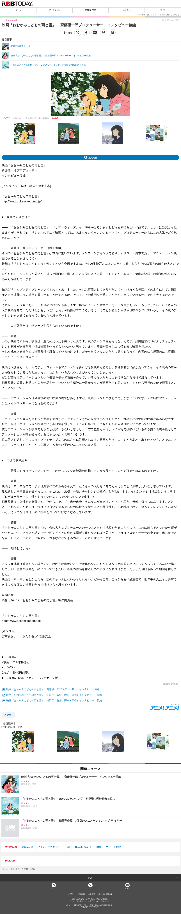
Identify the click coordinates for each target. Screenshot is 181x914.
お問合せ (71, 894)
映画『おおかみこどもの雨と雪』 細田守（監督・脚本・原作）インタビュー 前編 (54, 694)
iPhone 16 (27, 847)
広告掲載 (82, 894)
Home (53, 889)
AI (68, 847)
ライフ (163, 10)
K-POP (117, 847)
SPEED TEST (90, 10)
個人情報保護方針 (105, 894)
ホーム (18, 10)
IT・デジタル (54, 10)
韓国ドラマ (102, 847)
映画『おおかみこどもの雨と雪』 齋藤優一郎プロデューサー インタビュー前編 (52, 689)
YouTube (127, 889)
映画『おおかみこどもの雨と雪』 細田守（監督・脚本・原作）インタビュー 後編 (54, 700)
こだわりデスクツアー (50, 847)
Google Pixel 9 (83, 847)
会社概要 (91, 894)
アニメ (9, 715)
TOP (90, 877)
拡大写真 (92, 157)
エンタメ (126, 10)
